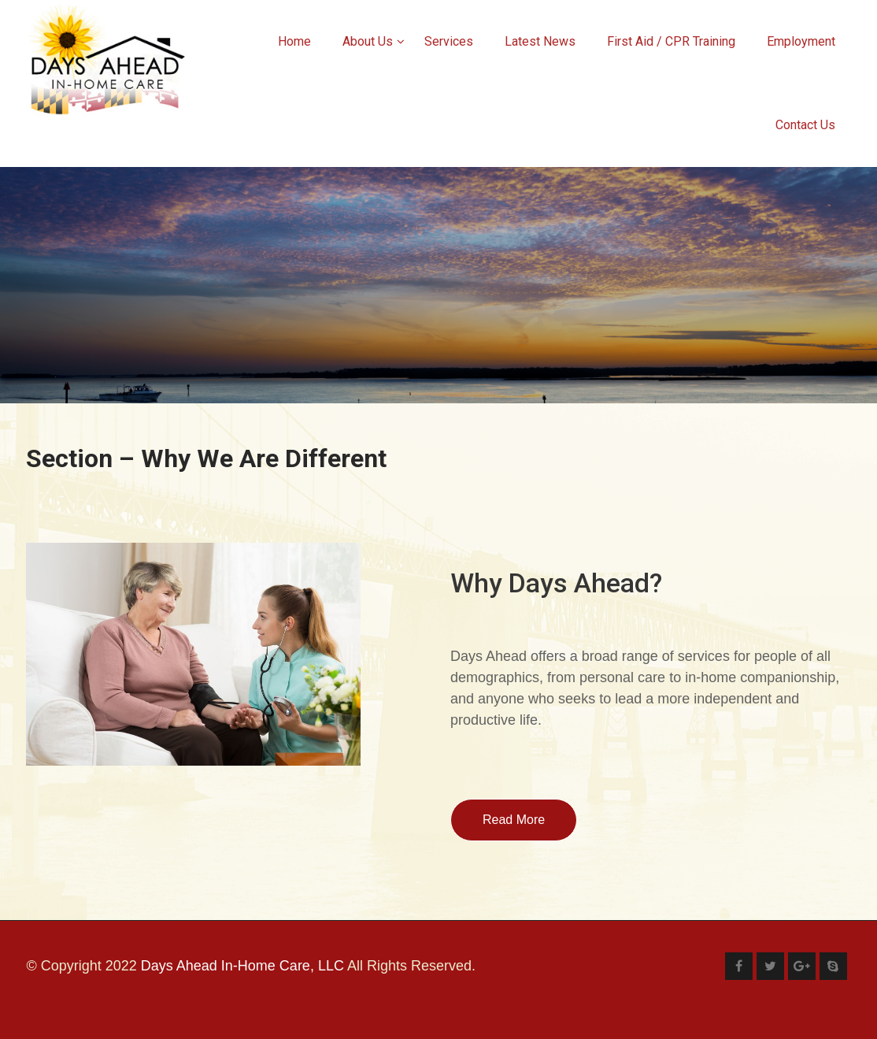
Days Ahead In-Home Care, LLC (242, 966)
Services (448, 41)
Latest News (540, 41)
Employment (801, 41)
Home (294, 41)
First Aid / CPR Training (671, 41)
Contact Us (805, 124)
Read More (514, 819)
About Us (373, 41)
